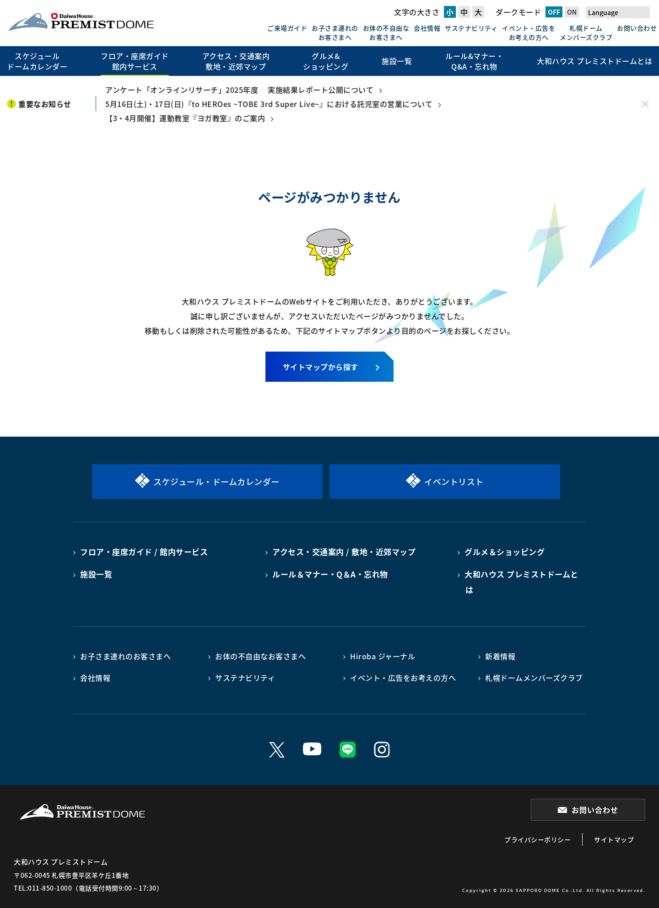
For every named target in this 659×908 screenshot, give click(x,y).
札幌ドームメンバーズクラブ (586, 32)
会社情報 (427, 27)
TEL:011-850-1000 (43, 887)
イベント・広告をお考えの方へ (528, 32)
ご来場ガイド (287, 27)
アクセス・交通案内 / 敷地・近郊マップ (344, 551)
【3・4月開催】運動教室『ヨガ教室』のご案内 (185, 117)
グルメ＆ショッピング (505, 551)
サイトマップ (614, 839)
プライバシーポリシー (537, 839)
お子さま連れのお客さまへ (335, 32)
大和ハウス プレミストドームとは (521, 581)
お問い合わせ (637, 27)
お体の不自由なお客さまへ (386, 32)
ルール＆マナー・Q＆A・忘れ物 (330, 574)
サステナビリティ (471, 27)
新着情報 (500, 656)
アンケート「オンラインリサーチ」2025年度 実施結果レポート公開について (239, 89)
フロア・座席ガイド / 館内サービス (144, 551)
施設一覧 (96, 574)
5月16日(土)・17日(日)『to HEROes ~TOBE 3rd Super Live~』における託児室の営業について (268, 103)
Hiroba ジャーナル (382, 656)
